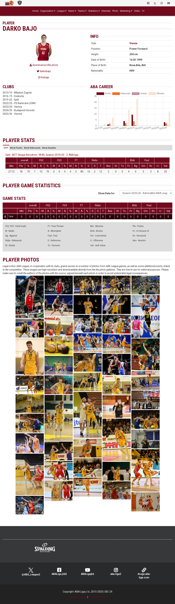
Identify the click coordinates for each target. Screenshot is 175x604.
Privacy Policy (78, 597)
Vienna (133, 43)
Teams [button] (81, 11)
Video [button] (137, 11)
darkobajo (44, 71)
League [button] (61, 11)
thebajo (43, 77)
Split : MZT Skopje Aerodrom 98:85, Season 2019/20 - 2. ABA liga (41, 154)
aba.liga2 (115, 571)
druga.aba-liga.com (144, 573)
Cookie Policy (96, 597)
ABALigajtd (87, 571)
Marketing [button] (125, 11)
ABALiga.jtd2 (59, 571)
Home (35, 11)
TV (143, 11)
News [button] (71, 11)
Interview (106, 11)
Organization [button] (46, 11)
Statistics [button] (93, 11)
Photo (115, 11)
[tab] (6, 148)
